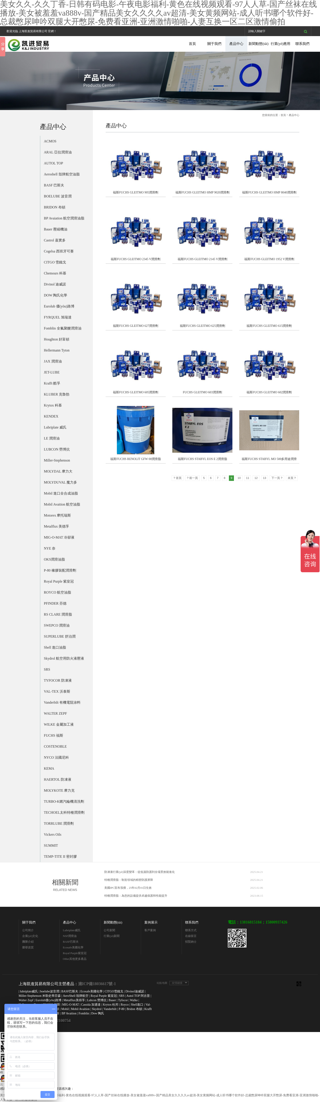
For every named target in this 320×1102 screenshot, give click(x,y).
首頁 (192, 44)
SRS (47, 669)
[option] (160, 81)
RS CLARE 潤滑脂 (58, 614)
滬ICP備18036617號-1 (97, 984)
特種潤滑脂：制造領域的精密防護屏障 (128, 879)
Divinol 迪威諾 (55, 284)
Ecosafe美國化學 (73, 947)
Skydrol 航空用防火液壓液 (64, 658)
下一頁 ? (276, 478)
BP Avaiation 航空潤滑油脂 (64, 218)
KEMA (49, 768)
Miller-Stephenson (57, 460)
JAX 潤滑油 (53, 361)
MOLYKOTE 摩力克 (59, 790)
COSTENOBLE (55, 746)
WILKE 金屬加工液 (59, 724)
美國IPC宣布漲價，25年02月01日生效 (128, 887)
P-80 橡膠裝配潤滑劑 (60, 570)
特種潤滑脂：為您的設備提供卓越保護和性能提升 (135, 895)
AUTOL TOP (53, 163)
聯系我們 (302, 44)
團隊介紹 (28, 941)
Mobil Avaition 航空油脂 (62, 504)
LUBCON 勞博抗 (57, 449)
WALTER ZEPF (55, 713)
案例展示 (151, 922)
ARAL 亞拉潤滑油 (58, 152)
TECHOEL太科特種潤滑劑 (64, 812)
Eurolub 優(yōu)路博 (59, 306)
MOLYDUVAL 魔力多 (60, 482)
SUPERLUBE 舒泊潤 (59, 636)
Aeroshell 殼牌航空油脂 (61, 174)
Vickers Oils (52, 834)
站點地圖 (162, 982)
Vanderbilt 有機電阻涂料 (62, 702)
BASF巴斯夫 (71, 941)
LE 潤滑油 (52, 438)
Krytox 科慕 (53, 405)
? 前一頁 (192, 478)
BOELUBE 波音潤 (58, 196)
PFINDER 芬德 (55, 603)
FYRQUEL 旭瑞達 (57, 317)
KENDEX (51, 416)
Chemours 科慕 (55, 273)
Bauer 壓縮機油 (55, 229)
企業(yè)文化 (30, 936)
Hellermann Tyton (56, 350)
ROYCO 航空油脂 (57, 592)
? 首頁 (177, 478)
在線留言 (191, 936)
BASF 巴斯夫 (54, 185)
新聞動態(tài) (258, 44)
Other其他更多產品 (75, 958)
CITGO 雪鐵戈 (55, 262)
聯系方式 (191, 930)
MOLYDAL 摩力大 (58, 471)
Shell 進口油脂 (55, 647)
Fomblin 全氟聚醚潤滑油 (62, 328)
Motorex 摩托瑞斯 (57, 515)
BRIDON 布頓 (54, 207)
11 (247, 478)
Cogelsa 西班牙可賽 (59, 251)
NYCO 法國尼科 (56, 757)
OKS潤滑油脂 (54, 559)
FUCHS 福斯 (53, 735)
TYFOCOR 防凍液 (58, 680)
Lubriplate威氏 (72, 930)
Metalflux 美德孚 (56, 526)
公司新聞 (109, 930)
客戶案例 (150, 930)
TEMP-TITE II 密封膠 (60, 856)
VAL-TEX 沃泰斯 (57, 691)
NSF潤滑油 (70, 936)
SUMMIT (51, 845)
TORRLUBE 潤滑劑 (59, 823)
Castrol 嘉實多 (54, 240)
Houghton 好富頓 (56, 339)
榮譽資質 (28, 947)
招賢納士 (191, 941)
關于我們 (214, 44)
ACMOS (50, 141)
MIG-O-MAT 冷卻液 (59, 537)
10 (239, 478)
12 (255, 478)
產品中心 (236, 44)
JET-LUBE (51, 372)
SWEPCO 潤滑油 (57, 625)
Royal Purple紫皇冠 (74, 953)
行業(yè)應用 (281, 44)
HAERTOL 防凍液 (57, 779)
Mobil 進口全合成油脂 (61, 493)
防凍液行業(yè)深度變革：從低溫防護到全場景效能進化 (139, 872)
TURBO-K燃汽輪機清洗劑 (64, 801)
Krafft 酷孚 (52, 383)
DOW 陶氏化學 (55, 295)
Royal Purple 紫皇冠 (59, 581)
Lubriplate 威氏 (55, 427)
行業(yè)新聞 (112, 936)
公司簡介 (28, 930)
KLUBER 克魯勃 (56, 394)
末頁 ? (292, 478)
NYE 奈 (49, 548)
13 (264, 478)
